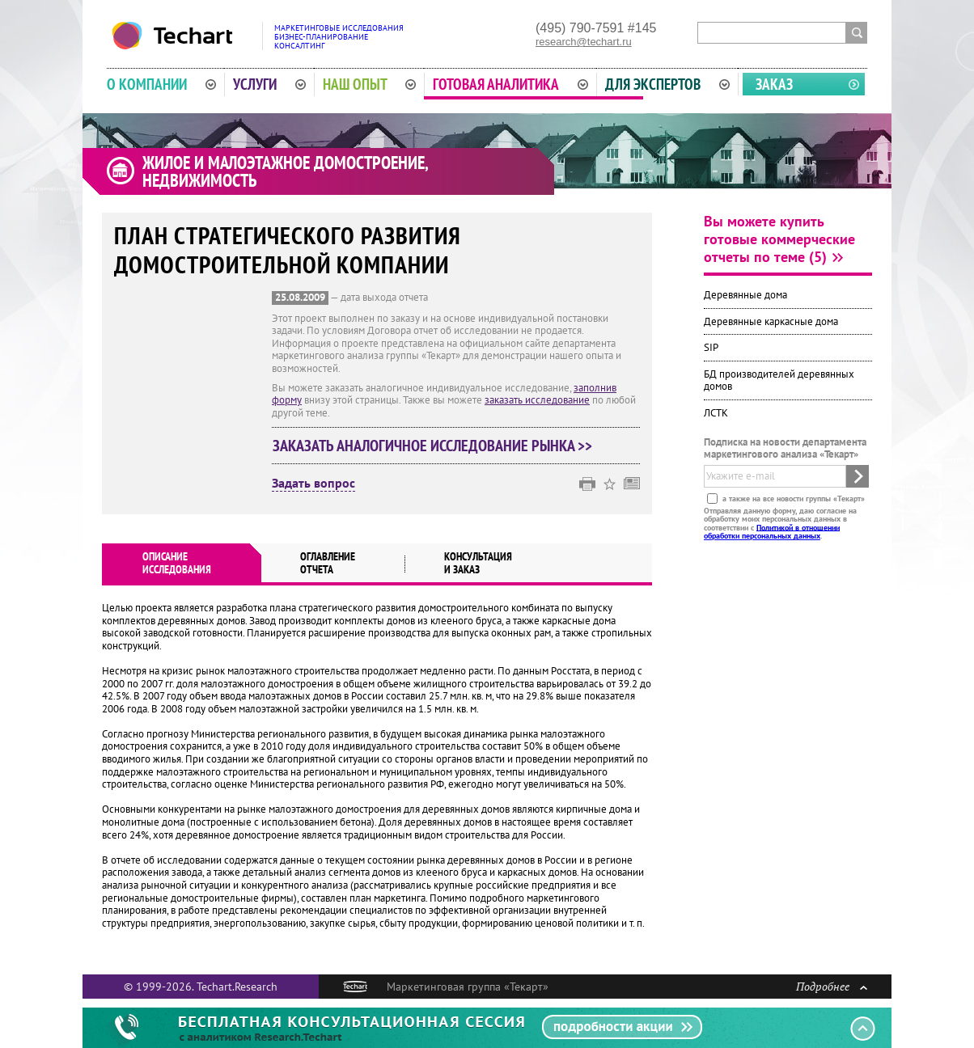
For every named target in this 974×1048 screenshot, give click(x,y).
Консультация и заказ (478, 563)
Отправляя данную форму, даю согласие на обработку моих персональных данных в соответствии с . (780, 522)
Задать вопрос (313, 483)
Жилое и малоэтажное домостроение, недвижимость (285, 171)
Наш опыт (370, 84)
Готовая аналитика (510, 84)
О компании (161, 84)
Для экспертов (667, 84)
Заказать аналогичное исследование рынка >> (432, 445)
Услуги (269, 84)
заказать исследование (537, 400)
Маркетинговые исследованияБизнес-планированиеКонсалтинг (339, 37)
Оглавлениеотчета (327, 563)
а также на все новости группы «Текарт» (792, 497)
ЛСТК (716, 413)
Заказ (774, 84)
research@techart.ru (584, 42)
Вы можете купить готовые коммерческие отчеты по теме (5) (779, 239)
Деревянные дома (745, 295)
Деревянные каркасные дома (771, 321)
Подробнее (831, 986)
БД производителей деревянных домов (779, 380)
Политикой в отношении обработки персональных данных (772, 531)
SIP (711, 347)
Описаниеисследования (176, 563)
